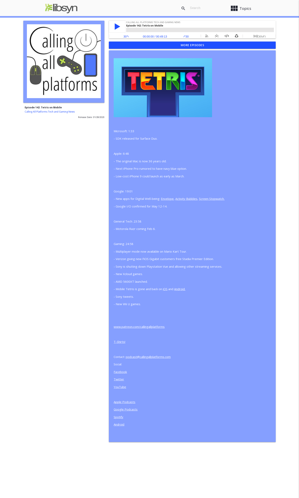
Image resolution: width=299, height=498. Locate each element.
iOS (165, 289)
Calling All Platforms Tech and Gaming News (50, 111)
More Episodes (192, 45)
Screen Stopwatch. (212, 199)
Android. (179, 289)
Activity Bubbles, (186, 199)
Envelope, (168, 199)
